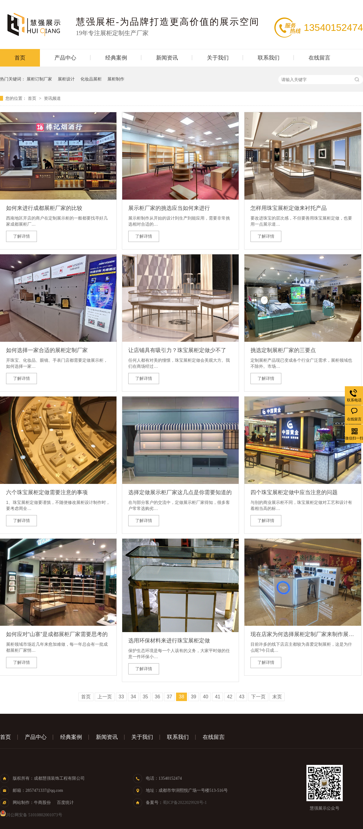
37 (169, 696)
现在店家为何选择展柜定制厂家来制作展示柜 (302, 634)
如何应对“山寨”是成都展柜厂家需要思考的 (57, 634)
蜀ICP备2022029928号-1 (185, 802)
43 (241, 696)
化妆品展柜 (91, 79)
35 (145, 696)
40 (205, 696)
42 (229, 696)
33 (121, 696)
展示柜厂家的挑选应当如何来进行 (169, 208)
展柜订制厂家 (39, 79)
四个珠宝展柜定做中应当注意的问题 (294, 492)
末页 (277, 696)
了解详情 (21, 236)
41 (217, 696)
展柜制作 (115, 79)
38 (181, 696)
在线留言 (319, 58)
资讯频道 (52, 98)
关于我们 (218, 58)
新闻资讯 (167, 58)
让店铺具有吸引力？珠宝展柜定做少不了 (177, 350)
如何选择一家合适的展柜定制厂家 (47, 350)
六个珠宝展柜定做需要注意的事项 (47, 492)
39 (193, 696)
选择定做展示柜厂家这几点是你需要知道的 (180, 492)
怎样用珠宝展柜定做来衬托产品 (288, 208)
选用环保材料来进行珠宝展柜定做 (169, 641)
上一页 (104, 696)
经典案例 (116, 58)
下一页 (258, 696)
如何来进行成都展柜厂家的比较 (44, 208)
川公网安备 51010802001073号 (31, 815)
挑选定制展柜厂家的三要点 (283, 350)
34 (133, 696)
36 (157, 696)
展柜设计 (66, 79)
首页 (20, 58)
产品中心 (65, 58)
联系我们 (269, 58)
